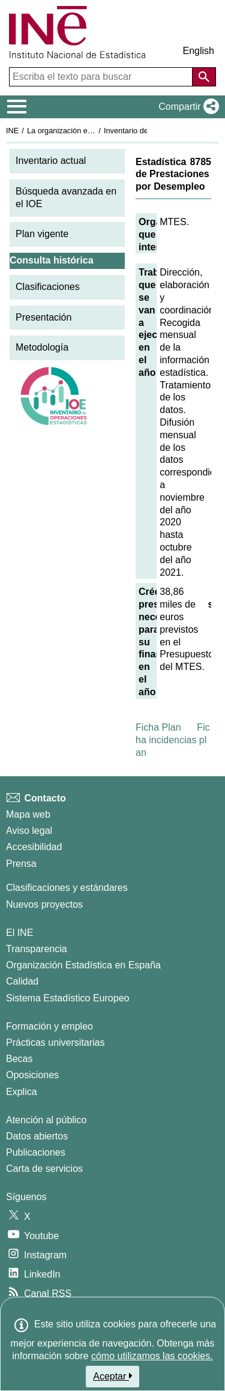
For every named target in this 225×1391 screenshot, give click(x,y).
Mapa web (28, 814)
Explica (21, 1092)
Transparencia (36, 949)
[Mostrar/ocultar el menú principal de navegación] (17, 107)
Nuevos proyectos (44, 904)
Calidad (22, 981)
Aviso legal (29, 830)
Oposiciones (32, 1075)
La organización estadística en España (93, 130)
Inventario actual (51, 160)
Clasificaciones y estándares (67, 888)
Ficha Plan (158, 727)
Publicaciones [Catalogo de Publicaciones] (35, 1152)
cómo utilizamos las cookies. (152, 1356)
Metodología (42, 347)
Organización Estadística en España (83, 965)
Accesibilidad (34, 847)
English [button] (198, 51)
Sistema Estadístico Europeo (67, 998)
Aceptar (112, 1376)
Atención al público (46, 1120)
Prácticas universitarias (55, 1042)
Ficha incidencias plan (173, 740)
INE (12, 130)
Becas (19, 1059)
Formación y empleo (49, 1026)
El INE (19, 933)
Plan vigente (42, 234)
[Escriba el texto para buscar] (102, 76)
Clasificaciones (48, 287)
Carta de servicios (44, 1168)
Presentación (43, 317)
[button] (186, 107)
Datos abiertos (37, 1136)
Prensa (21, 863)
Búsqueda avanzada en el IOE (66, 197)
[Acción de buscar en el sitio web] (204, 76)
